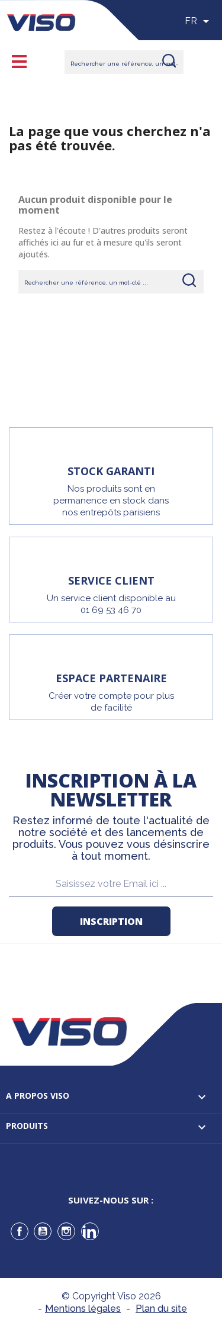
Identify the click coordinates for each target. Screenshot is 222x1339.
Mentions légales (83, 1308)
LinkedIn (90, 1231)
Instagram (66, 1231)
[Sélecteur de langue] (199, 21)
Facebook (19, 1231)
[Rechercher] (124, 62)
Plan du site (161, 1308)
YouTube (42, 1231)
